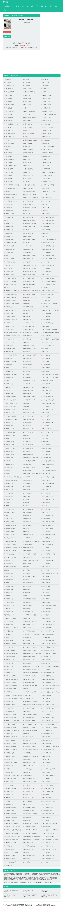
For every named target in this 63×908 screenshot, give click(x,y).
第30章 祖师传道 (45, 108)
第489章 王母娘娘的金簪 (29, 656)
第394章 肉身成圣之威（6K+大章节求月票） (12, 554)
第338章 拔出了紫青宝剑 (47, 499)
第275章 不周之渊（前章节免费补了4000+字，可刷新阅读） (31, 332)
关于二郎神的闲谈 (27, 695)
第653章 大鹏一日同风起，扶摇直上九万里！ (50, 839)
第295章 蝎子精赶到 (28, 454)
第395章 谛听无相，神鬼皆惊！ (30, 554)
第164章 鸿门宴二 (8, 265)
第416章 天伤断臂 (8, 579)
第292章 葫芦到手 (27, 451)
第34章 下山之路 (8, 114)
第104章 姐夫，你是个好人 (29, 194)
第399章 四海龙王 (8, 560)
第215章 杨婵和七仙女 (47, 412)
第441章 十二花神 (27, 605)
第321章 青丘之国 (27, 358)
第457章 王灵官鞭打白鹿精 (48, 621)
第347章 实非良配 (27, 512)
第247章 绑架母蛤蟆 (28, 448)
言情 (32, 6)
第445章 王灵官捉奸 (46, 608)
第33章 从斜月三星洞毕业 (47, 111)
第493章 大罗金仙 (45, 660)
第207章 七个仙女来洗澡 (10, 406)
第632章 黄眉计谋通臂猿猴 (10, 817)
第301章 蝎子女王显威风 (29, 461)
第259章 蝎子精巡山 (46, 313)
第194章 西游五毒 (45, 297)
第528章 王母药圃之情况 (47, 698)
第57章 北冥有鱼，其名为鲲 (30, 140)
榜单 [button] (5, 10)
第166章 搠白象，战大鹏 (47, 265)
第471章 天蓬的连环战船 (47, 634)
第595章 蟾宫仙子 (27, 772)
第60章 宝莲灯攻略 (27, 143)
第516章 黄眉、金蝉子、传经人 (30, 685)
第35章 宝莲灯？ (27, 114)
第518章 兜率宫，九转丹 (10, 688)
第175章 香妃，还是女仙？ (10, 278)
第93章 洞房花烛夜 (8, 181)
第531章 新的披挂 (45, 701)
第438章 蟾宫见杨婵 (28, 602)
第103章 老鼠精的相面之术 (10, 194)
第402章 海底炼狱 (8, 563)
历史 (37, 6)
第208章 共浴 (26, 406)
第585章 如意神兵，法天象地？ (11, 762)
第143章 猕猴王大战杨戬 (29, 239)
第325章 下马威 (45, 361)
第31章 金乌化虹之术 (9, 111)
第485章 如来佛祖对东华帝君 (11, 653)
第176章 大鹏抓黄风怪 (28, 278)
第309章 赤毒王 (26, 371)
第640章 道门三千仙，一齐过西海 (12, 826)
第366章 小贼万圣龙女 (47, 531)
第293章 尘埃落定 (45, 451)
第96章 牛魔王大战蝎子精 (29, 185)
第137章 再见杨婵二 (28, 233)
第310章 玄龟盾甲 (45, 371)
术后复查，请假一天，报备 (48, 191)
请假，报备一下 (26, 313)
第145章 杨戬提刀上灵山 (10, 242)
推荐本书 (7, 32)
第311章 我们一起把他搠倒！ (11, 374)
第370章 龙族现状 (27, 538)
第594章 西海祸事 (8, 772)
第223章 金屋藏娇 (27, 422)
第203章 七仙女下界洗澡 (47, 400)
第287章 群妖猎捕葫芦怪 (47, 345)
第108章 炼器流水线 (46, 197)
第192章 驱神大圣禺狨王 (10, 297)
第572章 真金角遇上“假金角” (30, 746)
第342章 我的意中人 (9, 506)
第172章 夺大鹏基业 (9, 274)
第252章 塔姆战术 (8, 307)
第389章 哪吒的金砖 (28, 547)
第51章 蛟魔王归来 (46, 130)
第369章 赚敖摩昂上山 (9, 538)
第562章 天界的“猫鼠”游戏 (10, 737)
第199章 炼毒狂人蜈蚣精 (29, 396)
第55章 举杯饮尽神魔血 (9, 136)
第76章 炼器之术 (8, 162)
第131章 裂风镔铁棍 (9, 226)
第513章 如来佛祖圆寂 (28, 682)
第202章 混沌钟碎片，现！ (29, 400)
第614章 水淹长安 (27, 794)
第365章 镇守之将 (27, 531)
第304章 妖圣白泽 (27, 464)
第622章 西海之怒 (27, 804)
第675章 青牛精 (8, 865)
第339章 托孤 (7, 502)
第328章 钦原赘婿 (45, 364)
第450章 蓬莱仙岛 (45, 615)
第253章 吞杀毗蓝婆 (28, 307)
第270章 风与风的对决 (28, 326)
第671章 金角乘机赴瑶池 (47, 858)
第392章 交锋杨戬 (27, 550)
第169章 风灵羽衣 (8, 271)
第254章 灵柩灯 (45, 307)
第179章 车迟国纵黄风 (28, 281)
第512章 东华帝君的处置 (10, 682)
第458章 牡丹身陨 (8, 624)
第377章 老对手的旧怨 (47, 544)
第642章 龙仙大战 (45, 826)
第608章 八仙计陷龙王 (47, 785)
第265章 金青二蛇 (45, 319)
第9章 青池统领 (45, 85)
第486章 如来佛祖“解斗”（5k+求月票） (31, 653)
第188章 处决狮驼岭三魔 (47, 291)
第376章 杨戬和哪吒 (28, 544)
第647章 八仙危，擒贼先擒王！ (30, 833)
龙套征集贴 (6, 570)
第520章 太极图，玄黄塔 (47, 688)
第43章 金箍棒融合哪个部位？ (11, 124)
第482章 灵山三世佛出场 (47, 647)
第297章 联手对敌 (8, 457)
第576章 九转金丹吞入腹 (47, 749)
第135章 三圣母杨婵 (46, 230)
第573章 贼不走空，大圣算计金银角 (50, 746)
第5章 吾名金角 (26, 82)
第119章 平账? (45, 210)
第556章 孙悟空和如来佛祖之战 (11, 730)
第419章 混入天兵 (8, 583)
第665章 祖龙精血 (45, 852)
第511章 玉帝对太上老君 (47, 679)
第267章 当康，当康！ (28, 323)
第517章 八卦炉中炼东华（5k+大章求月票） (50, 685)
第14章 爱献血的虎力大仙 (29, 92)
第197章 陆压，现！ (46, 393)
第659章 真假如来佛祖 (47, 846)
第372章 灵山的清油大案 (10, 541)
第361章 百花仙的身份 (9, 528)
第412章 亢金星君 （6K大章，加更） (50, 573)
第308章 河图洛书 (45, 467)
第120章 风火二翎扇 (9, 214)
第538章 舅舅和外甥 (9, 711)
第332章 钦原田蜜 (45, 493)
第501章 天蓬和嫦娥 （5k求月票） (31, 669)
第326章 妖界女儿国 (9, 364)
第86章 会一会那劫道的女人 (48, 172)
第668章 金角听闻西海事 (47, 855)
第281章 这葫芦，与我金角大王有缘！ (50, 339)
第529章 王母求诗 (8, 701)
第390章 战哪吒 (45, 547)
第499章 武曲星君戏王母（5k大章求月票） (50, 666)
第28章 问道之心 (8, 108)
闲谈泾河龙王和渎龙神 (28, 788)
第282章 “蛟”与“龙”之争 (9, 342)
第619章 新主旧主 (27, 801)
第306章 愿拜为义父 (9, 467)
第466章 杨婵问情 (8, 631)
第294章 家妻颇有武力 (9, 454)
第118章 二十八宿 (27, 210)
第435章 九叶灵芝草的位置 (29, 599)
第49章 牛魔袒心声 (8, 130)
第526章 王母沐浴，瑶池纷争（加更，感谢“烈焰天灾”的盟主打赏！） (12, 698)
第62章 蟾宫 (7, 146)
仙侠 (28, 6)
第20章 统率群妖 (27, 98)
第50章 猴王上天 (27, 130)
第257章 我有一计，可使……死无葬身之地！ (50, 310)
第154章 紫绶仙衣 (27, 252)
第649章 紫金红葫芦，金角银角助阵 (31, 836)
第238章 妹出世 (26, 438)
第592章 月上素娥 (27, 769)
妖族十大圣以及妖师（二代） (48, 534)
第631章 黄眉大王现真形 (47, 814)
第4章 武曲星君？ (8, 82)
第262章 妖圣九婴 (45, 316)
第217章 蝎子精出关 (28, 416)
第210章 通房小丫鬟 (9, 412)
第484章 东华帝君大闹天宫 (29, 650)
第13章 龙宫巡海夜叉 (9, 92)
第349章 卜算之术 (8, 515)
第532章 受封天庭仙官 (9, 704)
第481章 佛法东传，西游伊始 (30, 647)
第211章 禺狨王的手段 (9, 409)
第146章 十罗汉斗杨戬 (47, 380)
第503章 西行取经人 (9, 672)
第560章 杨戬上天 (27, 733)
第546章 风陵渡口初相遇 (47, 717)
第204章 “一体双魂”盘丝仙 (10, 403)
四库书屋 (5, 2)
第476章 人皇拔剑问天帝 (47, 640)
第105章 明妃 (44, 194)
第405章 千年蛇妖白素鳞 (10, 566)
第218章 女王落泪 (45, 416)
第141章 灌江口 (45, 236)
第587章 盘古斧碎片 (46, 762)
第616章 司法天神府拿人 (29, 798)
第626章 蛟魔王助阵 (9, 810)
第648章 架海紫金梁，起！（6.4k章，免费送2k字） (12, 836)
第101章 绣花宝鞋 (8, 191)
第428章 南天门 (8, 592)
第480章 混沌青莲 (8, 647)
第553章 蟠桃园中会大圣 (10, 727)
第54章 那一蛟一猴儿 (46, 133)
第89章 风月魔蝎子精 (46, 175)
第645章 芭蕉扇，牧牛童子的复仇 (49, 830)
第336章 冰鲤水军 (8, 499)
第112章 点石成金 (8, 204)
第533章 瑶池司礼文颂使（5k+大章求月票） (31, 704)
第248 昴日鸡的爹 (45, 300)
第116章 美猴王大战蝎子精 (29, 207)
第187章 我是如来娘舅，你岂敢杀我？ (31, 291)
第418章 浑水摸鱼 (45, 579)
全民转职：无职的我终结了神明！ (49, 895)
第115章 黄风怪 (8, 207)
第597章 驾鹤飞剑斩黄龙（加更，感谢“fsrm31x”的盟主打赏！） (12, 775)
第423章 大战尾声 (27, 586)
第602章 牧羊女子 (45, 778)
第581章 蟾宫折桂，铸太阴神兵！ (31, 756)
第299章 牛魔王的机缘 (47, 457)
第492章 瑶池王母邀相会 (29, 660)
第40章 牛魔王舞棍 (8, 120)
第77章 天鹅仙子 (27, 162)
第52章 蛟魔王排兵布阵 (9, 133)
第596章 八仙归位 (45, 772)
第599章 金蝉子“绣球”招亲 (48, 775)
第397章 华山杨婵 (27, 557)
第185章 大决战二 (45, 287)
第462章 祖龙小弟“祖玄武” (48, 624)
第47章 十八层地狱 (27, 127)
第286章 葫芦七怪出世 (28, 345)
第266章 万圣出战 (8, 323)
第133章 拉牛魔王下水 (47, 226)
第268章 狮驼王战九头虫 (47, 323)
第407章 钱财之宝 (45, 566)
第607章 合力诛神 (27, 785)
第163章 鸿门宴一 (45, 262)
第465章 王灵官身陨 (46, 627)
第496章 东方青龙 (45, 663)
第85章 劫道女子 (27, 172)
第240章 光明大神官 (9, 441)
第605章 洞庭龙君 (45, 781)
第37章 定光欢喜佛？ (9, 117)
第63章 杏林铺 (26, 146)
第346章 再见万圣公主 (9, 512)
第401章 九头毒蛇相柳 (47, 560)
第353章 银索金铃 (27, 518)
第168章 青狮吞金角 (46, 268)
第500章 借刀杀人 (8, 669)
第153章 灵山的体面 (9, 252)
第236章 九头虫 (45, 435)
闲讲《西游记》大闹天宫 (47, 650)
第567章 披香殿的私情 (47, 740)
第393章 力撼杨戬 (45, 550)
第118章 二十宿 (26, 351)
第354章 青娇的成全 (46, 518)
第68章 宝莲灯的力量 (28, 153)
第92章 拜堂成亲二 (46, 178)
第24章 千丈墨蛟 (45, 101)
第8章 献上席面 (26, 85)
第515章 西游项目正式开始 (10, 685)
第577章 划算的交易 (9, 753)
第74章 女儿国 (26, 159)
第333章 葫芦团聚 (8, 496)
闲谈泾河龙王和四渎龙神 (47, 788)
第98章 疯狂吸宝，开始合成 (11, 188)
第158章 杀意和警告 (9, 258)
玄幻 (23, 6)
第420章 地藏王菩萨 (28, 583)
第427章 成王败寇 (45, 589)
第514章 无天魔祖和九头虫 (48, 682)
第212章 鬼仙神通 (27, 409)
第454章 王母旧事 (45, 618)
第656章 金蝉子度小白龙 (47, 842)
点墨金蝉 (27, 22)
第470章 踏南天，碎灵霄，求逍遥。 (31, 634)
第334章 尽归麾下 (27, 496)
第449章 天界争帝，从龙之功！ (30, 615)
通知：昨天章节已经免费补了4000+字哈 (50, 332)
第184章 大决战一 (27, 287)
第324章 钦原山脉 (27, 361)
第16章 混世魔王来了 (9, 95)
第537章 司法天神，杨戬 (47, 708)
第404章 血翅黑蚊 (45, 563)
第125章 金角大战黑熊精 (47, 217)
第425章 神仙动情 (8, 589)
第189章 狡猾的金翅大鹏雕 (10, 294)
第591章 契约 (7, 769)
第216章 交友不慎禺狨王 (10, 416)
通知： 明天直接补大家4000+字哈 (12, 332)
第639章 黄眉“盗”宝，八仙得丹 (30, 823)
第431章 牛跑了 (8, 595)
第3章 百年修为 (45, 79)
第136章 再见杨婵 (8, 233)
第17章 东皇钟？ (27, 95)
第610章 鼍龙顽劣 (8, 791)
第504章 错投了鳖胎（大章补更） (31, 672)
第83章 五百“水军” (46, 169)
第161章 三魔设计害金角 (10, 262)
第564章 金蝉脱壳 (45, 737)
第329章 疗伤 (7, 368)
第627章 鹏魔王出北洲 (28, 810)
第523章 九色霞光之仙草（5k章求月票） (50, 692)
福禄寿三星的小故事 (9, 615)
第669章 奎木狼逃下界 (9, 858)
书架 (18, 6)
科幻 (46, 6)
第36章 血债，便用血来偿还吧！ (49, 114)
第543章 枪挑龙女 (45, 714)
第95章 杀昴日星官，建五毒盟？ (12, 185)
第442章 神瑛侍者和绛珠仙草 (48, 605)
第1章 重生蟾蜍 (8, 79)
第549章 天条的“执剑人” (47, 720)
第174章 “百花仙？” (46, 274)
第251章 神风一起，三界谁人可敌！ (50, 303)
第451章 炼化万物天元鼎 (10, 618)
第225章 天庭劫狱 (8, 425)
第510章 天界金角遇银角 (29, 679)
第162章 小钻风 (26, 262)
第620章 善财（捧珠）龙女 (48, 801)
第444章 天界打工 (27, 608)
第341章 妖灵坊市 (45, 502)
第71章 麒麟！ (26, 156)
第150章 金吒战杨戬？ (9, 249)
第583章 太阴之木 (8, 759)
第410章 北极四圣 (8, 573)
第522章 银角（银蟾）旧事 (29, 692)
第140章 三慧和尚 (27, 236)
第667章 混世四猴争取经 (29, 855)
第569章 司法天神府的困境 (29, 743)
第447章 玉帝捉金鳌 (28, 611)
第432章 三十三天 (27, 595)
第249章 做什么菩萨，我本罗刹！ (12, 303)
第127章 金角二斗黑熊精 (47, 220)
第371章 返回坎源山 (46, 538)
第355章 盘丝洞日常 (9, 522)
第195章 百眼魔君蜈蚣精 (10, 300)
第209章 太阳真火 (45, 406)
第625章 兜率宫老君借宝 (47, 807)
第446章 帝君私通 (8, 611)
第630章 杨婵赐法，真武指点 (30, 814)
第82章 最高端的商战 (28, 169)
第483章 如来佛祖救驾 (9, 650)
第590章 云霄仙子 (45, 765)
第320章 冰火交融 (27, 368)
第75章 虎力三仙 (45, 159)
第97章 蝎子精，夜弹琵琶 (47, 185)
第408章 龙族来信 (27, 570)
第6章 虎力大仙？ (45, 82)
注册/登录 (8, 6)
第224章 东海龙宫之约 (47, 422)
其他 (56, 6)
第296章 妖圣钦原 (45, 454)
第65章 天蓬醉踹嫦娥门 (28, 149)
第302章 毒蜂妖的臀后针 (47, 461)
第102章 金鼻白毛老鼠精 (29, 191)
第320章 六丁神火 (8, 358)
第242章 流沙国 (45, 441)
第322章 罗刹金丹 (45, 358)
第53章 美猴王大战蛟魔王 (29, 133)
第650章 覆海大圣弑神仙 (47, 836)
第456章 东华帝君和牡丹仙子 (30, 621)
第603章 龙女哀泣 (8, 781)
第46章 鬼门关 (7, 127)
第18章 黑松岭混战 (46, 95)
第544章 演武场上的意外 (10, 717)
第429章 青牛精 (26, 592)
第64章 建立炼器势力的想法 (48, 146)
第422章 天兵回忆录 (9, 586)
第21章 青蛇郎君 (45, 98)
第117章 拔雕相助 (8, 210)
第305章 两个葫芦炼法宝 (47, 464)
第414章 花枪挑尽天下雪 (29, 576)
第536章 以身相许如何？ (29, 708)
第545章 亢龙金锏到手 (28, 717)
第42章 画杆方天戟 (46, 120)
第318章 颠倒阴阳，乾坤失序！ (30, 355)
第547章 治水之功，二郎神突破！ (12, 720)
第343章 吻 (25, 506)
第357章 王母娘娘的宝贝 (47, 522)
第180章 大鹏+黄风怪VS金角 (48, 281)
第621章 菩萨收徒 (8, 804)
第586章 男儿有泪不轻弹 (29, 762)
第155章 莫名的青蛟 (46, 252)
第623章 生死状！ (45, 804)
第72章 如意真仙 (45, 156)
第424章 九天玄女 (45, 586)
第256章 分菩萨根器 (28, 310)
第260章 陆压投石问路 (9, 316)
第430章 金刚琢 (45, 592)
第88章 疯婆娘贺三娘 (28, 175)
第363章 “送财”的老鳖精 (47, 528)
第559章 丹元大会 (8, 733)
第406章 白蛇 (26, 566)
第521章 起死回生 (8, 692)
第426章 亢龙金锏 (27, 589)
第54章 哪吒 (26, 136)
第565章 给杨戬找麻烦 (9, 740)
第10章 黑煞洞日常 (8, 88)
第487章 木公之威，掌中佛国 (48, 653)
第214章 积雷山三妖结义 (29, 412)
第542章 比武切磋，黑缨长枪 (30, 714)
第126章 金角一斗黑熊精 (29, 220)
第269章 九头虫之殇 (9, 326)
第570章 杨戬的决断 (46, 743)
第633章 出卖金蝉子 (28, 817)
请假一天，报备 (45, 165)
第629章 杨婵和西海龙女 (10, 814)
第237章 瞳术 (7, 438)
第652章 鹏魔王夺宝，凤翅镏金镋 (31, 839)
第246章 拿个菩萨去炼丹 (10, 448)
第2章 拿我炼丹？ (27, 79)
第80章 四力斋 (26, 165)
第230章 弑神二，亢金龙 (47, 428)
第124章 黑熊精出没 (28, 217)
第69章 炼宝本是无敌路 (47, 153)
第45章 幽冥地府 (45, 124)
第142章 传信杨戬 (8, 239)
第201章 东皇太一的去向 (10, 400)
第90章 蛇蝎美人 (8, 178)
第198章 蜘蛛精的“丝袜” (10, 396)
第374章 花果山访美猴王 (47, 541)
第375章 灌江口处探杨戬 (10, 544)
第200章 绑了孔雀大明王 (47, 396)
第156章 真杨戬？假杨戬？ (29, 255)
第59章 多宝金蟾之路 (9, 143)
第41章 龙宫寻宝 (27, 120)
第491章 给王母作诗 (9, 660)
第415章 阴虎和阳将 (46, 576)
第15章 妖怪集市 (45, 92)
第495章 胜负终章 (27, 663)
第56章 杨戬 (7, 140)
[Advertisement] (32, 62)
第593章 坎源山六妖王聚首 (48, 769)
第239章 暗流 (44, 438)
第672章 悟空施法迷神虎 (10, 862)
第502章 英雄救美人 (46, 669)
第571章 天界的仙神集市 (10, 746)
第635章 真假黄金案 (9, 820)
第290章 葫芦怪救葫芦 (47, 448)
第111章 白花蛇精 (45, 201)
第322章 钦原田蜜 (8, 371)
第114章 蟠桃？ (45, 204)
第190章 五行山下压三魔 (29, 294)
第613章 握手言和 (8, 794)
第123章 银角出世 (8, 217)
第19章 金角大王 (8, 98)
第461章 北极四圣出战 (28, 624)
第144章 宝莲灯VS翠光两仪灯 (48, 239)
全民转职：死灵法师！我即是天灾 (12, 890)
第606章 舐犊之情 (8, 785)
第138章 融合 (44, 233)
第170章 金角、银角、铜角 (29, 271)
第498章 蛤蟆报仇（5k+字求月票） (31, 666)
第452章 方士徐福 (27, 618)
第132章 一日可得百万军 (29, 226)
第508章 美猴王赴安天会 (47, 676)
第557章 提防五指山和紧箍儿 (30, 730)
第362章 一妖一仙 (27, 528)
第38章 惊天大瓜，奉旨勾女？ (30, 117)
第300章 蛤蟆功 (8, 461)
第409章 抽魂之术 (45, 570)
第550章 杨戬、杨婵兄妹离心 (11, 724)
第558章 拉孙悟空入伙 (47, 730)
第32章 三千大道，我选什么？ (30, 111)
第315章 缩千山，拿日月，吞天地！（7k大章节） (50, 377)
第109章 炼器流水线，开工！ (11, 201)
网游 (42, 6)
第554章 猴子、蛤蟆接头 (29, 727)
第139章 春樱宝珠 (8, 236)
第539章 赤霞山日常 (28, 711)
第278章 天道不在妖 (46, 335)
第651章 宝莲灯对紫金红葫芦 (11, 839)
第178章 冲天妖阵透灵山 (10, 281)
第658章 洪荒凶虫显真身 (29, 846)
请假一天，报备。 (45, 759)
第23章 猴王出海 (27, 101)
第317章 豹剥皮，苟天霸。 (10, 355)
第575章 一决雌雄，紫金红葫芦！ (31, 749)
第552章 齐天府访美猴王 (47, 724)
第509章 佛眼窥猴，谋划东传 (11, 679)
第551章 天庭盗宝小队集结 (29, 724)
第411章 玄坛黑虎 (27, 573)
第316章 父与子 (45, 351)
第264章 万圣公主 (27, 319)
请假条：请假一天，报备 (10, 557)
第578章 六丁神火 (27, 753)
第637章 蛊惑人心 (45, 820)
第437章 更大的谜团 (9, 602)
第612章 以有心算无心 (47, 791)
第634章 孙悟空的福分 (47, 817)
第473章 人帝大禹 (27, 637)
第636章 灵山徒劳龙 (28, 820)
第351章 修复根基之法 (47, 515)
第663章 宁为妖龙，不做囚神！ (11, 852)
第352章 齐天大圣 (8, 518)
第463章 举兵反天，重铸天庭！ (11, 627)
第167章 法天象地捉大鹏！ (29, 268)
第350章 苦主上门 (27, 515)
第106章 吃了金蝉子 (9, 197)
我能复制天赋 (44, 890)
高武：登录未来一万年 (28, 890)
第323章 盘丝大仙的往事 (10, 361)
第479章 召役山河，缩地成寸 (48, 643)
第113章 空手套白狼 (28, 204)
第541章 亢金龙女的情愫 (10, 714)
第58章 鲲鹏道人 (45, 140)
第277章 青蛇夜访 (27, 335)
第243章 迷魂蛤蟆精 (9, 445)
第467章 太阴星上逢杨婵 (29, 631)
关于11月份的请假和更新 (47, 833)
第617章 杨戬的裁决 (46, 798)
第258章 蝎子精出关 (9, 313)
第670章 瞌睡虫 (26, 858)
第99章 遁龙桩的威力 (28, 188)
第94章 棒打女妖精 (46, 181)
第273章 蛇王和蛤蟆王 (28, 329)
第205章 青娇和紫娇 (28, 403)
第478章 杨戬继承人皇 (28, 643)
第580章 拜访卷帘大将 (9, 756)
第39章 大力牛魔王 (46, 117)
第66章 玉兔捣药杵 (46, 149)
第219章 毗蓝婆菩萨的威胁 (10, 419)
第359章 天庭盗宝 (27, 525)
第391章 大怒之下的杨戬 (10, 550)
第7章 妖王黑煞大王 (9, 85)
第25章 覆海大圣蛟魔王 (9, 104)
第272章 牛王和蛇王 (9, 329)
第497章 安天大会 (8, 666)
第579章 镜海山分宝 (46, 753)
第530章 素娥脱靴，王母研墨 (30, 701)
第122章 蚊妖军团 (45, 214)
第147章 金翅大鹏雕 (9, 246)
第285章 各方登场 (8, 345)
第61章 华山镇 (45, 143)
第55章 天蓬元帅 (45, 136)
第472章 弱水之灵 (8, 637)
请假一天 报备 (45, 348)
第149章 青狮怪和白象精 (47, 246)
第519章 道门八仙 (27, 688)
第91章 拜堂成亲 (27, 178)
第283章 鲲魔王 (26, 342)
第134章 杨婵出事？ (9, 230)
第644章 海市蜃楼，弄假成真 (30, 830)
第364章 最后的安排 (9, 531)
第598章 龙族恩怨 (27, 775)
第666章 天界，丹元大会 (10, 855)
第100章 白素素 (45, 188)
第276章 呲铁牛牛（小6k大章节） (12, 335)
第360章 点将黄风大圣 (47, 525)
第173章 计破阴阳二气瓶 (29, 274)
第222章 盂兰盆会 (8, 422)
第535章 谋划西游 (8, 708)
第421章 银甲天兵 (45, 583)
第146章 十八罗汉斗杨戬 (47, 242)
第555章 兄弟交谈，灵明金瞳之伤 (49, 727)
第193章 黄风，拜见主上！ (29, 297)
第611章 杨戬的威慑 (28, 791)
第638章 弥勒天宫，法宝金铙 (11, 823)
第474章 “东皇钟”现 (9, 640)
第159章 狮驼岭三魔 (28, 258)
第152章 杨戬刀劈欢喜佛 (47, 249)
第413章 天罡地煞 (8, 576)
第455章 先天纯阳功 (9, 621)
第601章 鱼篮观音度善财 (29, 778)
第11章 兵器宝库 (27, 88)
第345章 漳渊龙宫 (45, 509)
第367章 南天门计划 (9, 534)
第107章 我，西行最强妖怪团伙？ (31, 197)
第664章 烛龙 (26, 852)
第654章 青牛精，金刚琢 (10, 842)
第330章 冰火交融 (8, 493)
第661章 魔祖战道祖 (28, 849)
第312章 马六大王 (27, 374)
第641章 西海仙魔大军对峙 (29, 826)
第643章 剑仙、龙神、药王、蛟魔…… (12, 830)
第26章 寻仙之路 (27, 104)
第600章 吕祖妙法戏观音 (10, 778)
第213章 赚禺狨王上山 (47, 409)
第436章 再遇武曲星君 (47, 599)
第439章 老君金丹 (45, 602)
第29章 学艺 (26, 108)
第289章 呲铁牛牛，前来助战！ (30, 348)
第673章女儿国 (26, 862)
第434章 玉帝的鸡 (8, 599)
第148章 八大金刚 (27, 246)
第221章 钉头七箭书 (46, 419)
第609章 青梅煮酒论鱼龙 (10, 788)
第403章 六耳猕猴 (27, 563)
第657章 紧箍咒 (8, 846)
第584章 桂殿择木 (27, 759)
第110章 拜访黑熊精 (28, 201)
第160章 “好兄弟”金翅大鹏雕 (48, 258)
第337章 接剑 (26, 499)
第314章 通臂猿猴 (8, 351)
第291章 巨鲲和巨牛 (9, 451)
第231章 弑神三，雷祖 (9, 432)
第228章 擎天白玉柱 (9, 428)
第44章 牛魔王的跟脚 (28, 124)
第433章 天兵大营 (45, 595)
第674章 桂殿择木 (45, 862)
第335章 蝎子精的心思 (47, 496)
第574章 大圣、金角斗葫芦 (10, 749)
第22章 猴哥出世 (8, 101)
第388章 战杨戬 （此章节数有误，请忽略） (12, 547)
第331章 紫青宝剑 (27, 493)
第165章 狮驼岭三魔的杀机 (29, 265)
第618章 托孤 (7, 801)
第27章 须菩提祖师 (46, 104)
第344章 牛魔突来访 (9, 509)
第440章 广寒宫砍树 (9, 605)
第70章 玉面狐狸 (8, 156)
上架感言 (6, 149)
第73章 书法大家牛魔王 (9, 159)
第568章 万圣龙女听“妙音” (10, 743)
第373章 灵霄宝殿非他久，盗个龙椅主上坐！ (31, 541)
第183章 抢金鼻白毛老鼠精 (48, 284)
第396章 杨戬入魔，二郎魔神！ (49, 554)
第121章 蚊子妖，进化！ (29, 214)
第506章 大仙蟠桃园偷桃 (10, 676)
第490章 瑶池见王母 (46, 656)
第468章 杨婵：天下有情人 (48, 631)
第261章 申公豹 (26, 316)
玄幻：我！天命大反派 (9, 895)
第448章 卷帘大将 (45, 611)
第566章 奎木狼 (26, 740)
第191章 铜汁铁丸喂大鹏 (47, 294)
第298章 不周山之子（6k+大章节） (31, 457)
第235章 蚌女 (26, 435)
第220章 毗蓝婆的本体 (28, 419)
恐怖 (51, 6)
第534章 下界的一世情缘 (47, 704)
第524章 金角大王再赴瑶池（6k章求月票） (12, 695)
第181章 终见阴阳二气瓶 (10, 284)
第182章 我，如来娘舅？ (29, 284)
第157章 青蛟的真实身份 (47, 255)
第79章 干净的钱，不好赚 (10, 165)
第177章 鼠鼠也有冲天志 (47, 278)
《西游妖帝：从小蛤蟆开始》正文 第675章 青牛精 (24, 47)
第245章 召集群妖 (45, 445)
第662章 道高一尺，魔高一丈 (48, 849)
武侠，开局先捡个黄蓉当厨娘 (30, 895)
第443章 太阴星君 (8, 608)
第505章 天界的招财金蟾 (47, 672)
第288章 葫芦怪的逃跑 (9, 348)
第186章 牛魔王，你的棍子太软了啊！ (12, 291)
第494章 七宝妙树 (8, 663)
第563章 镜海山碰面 (28, 737)
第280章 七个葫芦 (27, 339)
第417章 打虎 (26, 579)
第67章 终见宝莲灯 (8, 153)
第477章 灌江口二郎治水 (10, 643)
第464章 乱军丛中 (27, 627)
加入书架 (7, 36)
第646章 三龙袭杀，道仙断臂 (11, 833)
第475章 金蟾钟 (26, 640)
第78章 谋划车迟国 (46, 162)
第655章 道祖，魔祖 (28, 842)
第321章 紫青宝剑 (45, 368)
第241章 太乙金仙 (27, 441)
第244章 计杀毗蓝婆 (28, 445)
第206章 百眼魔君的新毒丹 (48, 403)
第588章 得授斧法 (8, 765)
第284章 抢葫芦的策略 (47, 342)
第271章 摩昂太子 (45, 326)
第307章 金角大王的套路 (29, 467)
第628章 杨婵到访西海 (47, 810)
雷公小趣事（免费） (46, 637)
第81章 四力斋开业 (8, 169)
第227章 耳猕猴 (45, 425)
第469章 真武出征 (8, 634)
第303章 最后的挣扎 (9, 464)
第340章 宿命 (26, 502)
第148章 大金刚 (26, 384)
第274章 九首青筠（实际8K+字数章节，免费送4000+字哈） (50, 329)
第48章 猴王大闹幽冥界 (47, 127)
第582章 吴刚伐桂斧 (46, 756)
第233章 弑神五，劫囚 (47, 432)
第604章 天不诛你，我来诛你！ (30, 781)
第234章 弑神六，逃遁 (9, 435)
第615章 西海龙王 (45, 794)
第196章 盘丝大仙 (27, 393)
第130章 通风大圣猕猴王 (47, 223)
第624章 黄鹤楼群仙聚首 (10, 807)
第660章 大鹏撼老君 (9, 849)
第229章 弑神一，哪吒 (28, 428)
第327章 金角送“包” (27, 364)
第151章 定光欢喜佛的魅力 (29, 249)
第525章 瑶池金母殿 (46, 695)
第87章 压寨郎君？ (8, 175)
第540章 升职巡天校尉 (47, 711)
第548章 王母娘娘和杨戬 (29, 720)
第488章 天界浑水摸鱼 (9, 656)
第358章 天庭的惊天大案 (10, 525)
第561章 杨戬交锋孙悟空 (47, 733)
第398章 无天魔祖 (45, 557)
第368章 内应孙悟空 (28, 534)
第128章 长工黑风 (8, 223)
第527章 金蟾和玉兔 (28, 698)
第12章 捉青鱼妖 (45, 88)
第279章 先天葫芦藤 (9, 339)
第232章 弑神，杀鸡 (28, 432)
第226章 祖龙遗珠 (27, 425)
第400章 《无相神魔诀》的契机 (30, 560)
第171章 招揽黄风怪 (46, 271)
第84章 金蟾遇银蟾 (8, 172)
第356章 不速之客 (27, 522)
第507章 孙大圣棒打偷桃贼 (29, 676)
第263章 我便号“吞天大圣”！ (11, 319)
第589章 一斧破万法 (28, 765)
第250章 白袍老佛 (27, 303)
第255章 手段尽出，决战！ (10, 310)
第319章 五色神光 (45, 355)
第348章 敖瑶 (44, 512)
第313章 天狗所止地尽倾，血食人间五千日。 (50, 374)
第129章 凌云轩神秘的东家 (29, 223)
